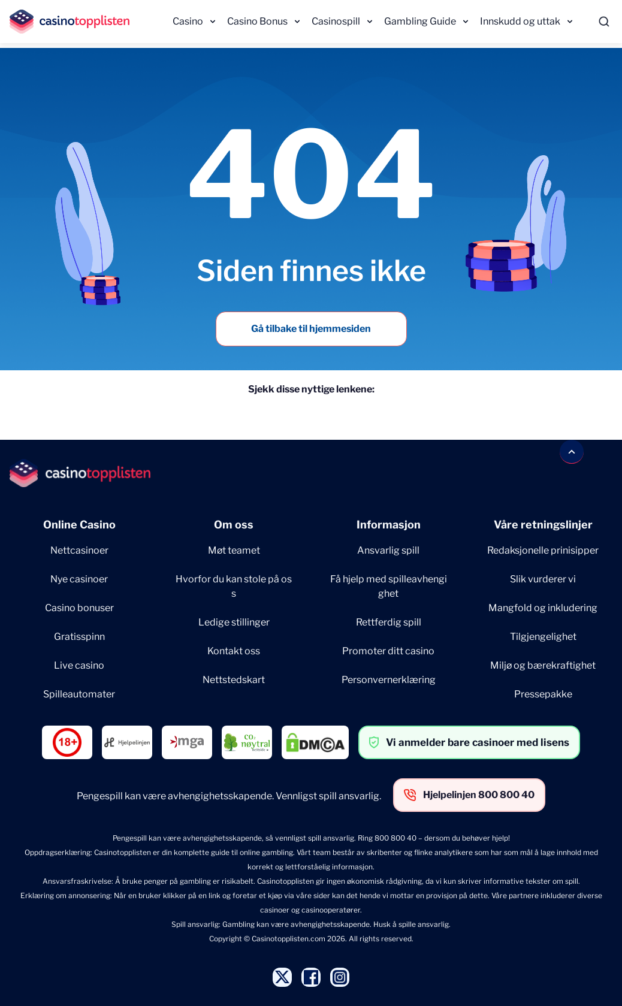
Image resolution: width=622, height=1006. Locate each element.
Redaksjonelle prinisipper (543, 550)
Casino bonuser (79, 608)
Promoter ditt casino (388, 651)
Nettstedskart (234, 679)
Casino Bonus (257, 21)
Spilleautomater (79, 694)
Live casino (79, 665)
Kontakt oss (233, 651)
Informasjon (389, 524)
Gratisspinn (79, 636)
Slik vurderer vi (543, 579)
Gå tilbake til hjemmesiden (311, 328)
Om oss (233, 524)
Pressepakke (543, 694)
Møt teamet (234, 550)
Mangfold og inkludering (542, 608)
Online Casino (79, 524)
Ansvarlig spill (388, 550)
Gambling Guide (420, 21)
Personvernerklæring (389, 679)
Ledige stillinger (234, 622)
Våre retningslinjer (543, 524)
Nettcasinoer (79, 550)
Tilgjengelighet (543, 636)
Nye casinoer (79, 579)
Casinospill (336, 21)
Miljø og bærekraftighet (543, 665)
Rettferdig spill (388, 622)
